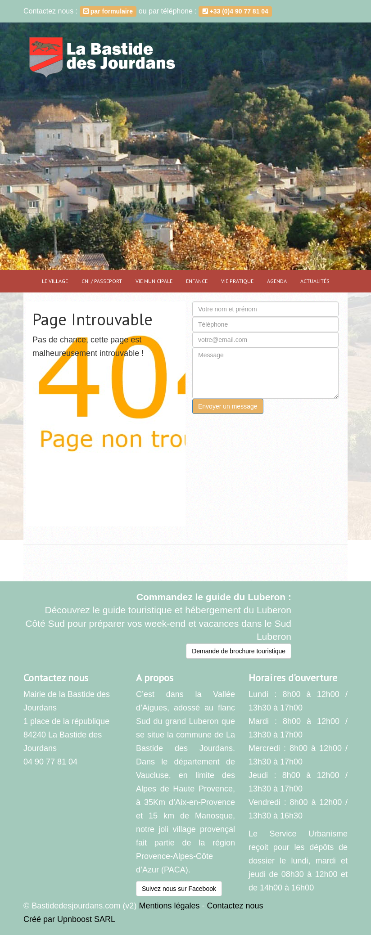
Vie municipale (154, 281)
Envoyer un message (228, 406)
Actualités (315, 281)
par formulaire (108, 11)
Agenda (277, 281)
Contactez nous (235, 905)
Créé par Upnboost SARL (69, 919)
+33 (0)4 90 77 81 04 (235, 11)
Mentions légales (169, 905)
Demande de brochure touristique (238, 651)
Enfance (197, 281)
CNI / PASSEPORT (101, 281)
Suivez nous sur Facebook (179, 888)
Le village (55, 281)
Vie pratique (237, 281)
